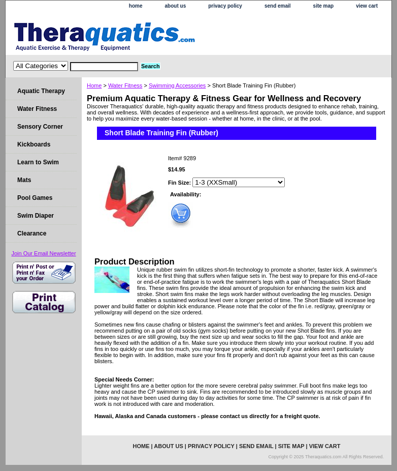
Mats (24, 180)
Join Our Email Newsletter (43, 253)
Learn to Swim (38, 162)
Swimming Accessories (177, 85)
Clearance (31, 233)
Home (94, 85)
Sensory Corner (40, 126)
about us (175, 6)
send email (277, 6)
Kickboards (33, 144)
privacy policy (225, 6)
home (136, 6)
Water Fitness (125, 85)
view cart (367, 6)
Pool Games (34, 197)
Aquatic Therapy (41, 91)
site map (323, 6)
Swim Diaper (35, 215)
